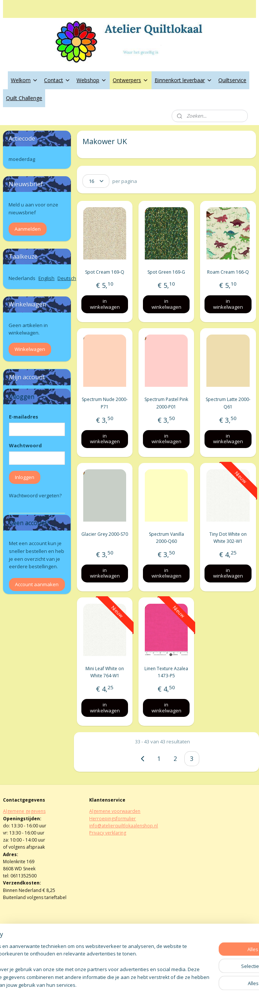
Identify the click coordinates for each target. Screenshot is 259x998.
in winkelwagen (105, 304)
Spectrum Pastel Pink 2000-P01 (166, 403)
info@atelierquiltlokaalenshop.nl (123, 826)
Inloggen (24, 477)
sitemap (105, 984)
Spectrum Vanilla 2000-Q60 (166, 537)
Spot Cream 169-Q (104, 272)
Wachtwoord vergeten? (35, 495)
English (46, 278)
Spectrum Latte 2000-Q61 (228, 403)
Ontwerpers (131, 80)
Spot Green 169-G (166, 272)
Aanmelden (28, 229)
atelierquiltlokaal (113, 947)
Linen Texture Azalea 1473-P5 (166, 672)
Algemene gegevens (24, 811)
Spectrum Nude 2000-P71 (105, 403)
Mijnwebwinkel (215, 984)
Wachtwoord (25, 445)
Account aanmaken (37, 584)
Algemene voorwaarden (114, 811)
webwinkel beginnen (150, 984)
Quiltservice (232, 80)
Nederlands (22, 278)
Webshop (92, 80)
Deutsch (66, 278)
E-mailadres (23, 416)
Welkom (24, 80)
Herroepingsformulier (112, 818)
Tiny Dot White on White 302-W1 (228, 537)
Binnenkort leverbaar (183, 80)
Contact (57, 80)
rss (121, 984)
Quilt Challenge (24, 98)
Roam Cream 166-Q (228, 272)
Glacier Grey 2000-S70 (104, 534)
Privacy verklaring (107, 833)
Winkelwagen (30, 349)
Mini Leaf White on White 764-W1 (104, 672)
